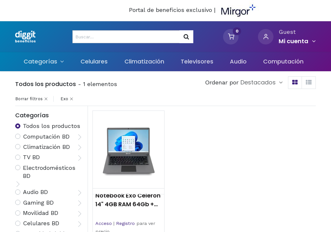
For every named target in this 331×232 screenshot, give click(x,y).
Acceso (103, 223)
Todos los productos (51, 125)
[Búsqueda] (186, 36)
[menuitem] (94, 61)
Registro (125, 223)
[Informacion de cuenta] (297, 41)
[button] (261, 82)
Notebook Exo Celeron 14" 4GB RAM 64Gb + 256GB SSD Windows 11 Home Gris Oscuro (128, 199)
